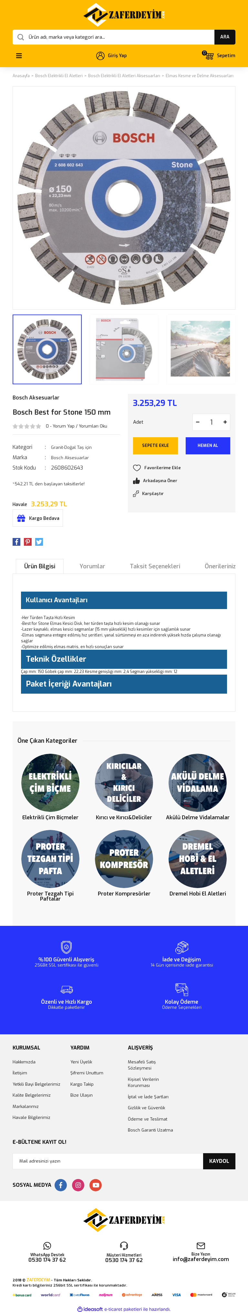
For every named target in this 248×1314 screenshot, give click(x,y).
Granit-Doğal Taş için (71, 447)
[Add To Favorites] (181, 468)
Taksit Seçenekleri (155, 566)
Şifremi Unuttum (86, 1073)
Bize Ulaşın (81, 1095)
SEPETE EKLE (155, 445)
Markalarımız (26, 1106)
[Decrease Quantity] (197, 422)
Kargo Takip (82, 1084)
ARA (225, 37)
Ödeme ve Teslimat (147, 1119)
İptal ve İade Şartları (148, 1097)
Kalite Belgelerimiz (32, 1095)
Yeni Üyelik (81, 1062)
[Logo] (123, 15)
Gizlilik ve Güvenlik (146, 1108)
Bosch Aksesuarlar (36, 397)
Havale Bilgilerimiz (31, 1117)
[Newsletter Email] (124, 1161)
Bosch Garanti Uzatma (150, 1130)
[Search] (124, 37)
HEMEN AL (208, 445)
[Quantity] (211, 422)
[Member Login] (111, 56)
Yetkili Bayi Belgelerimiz (36, 1084)
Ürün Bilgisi (39, 566)
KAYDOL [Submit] (219, 1161)
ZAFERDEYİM (38, 1280)
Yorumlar (92, 566)
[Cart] (219, 56)
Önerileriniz (220, 566)
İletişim (20, 1073)
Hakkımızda (24, 1062)
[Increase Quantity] (225, 422)
